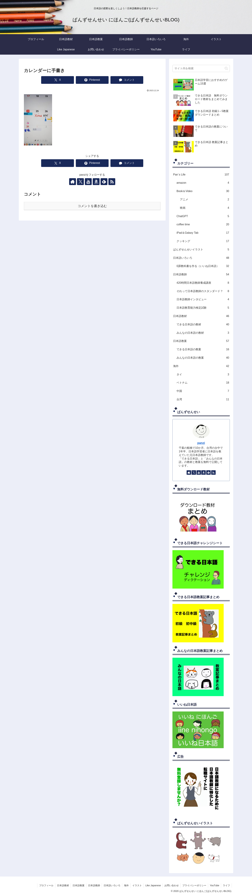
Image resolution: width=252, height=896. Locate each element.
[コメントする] (126, 80)
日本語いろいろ (112, 885)
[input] (201, 68)
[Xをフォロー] (80, 181)
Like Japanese (153, 885)
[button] (226, 68)
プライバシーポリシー (194, 885)
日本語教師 (94, 885)
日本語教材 (63, 885)
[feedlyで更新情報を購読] (104, 181)
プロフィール (46, 885)
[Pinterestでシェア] (92, 80)
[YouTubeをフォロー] (88, 181)
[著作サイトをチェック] (72, 181)
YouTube (214, 885)
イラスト (137, 885)
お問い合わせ (171, 885)
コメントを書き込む (92, 206)
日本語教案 (79, 885)
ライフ (226, 885)
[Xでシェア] (57, 80)
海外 (126, 885)
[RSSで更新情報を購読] (111, 181)
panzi (201, 443)
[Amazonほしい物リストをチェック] (96, 181)
